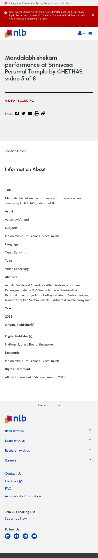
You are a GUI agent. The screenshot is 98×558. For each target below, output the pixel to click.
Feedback (13, 481)
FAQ (8, 488)
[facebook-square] (18, 538)
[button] (81, 33)
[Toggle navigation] (90, 33)
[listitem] (14, 431)
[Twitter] (23, 116)
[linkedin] (9, 538)
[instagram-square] (27, 538)
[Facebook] (17, 116)
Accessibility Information (23, 496)
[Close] (94, 11)
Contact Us (13, 473)
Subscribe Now (16, 518)
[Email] (30, 116)
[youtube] (35, 538)
